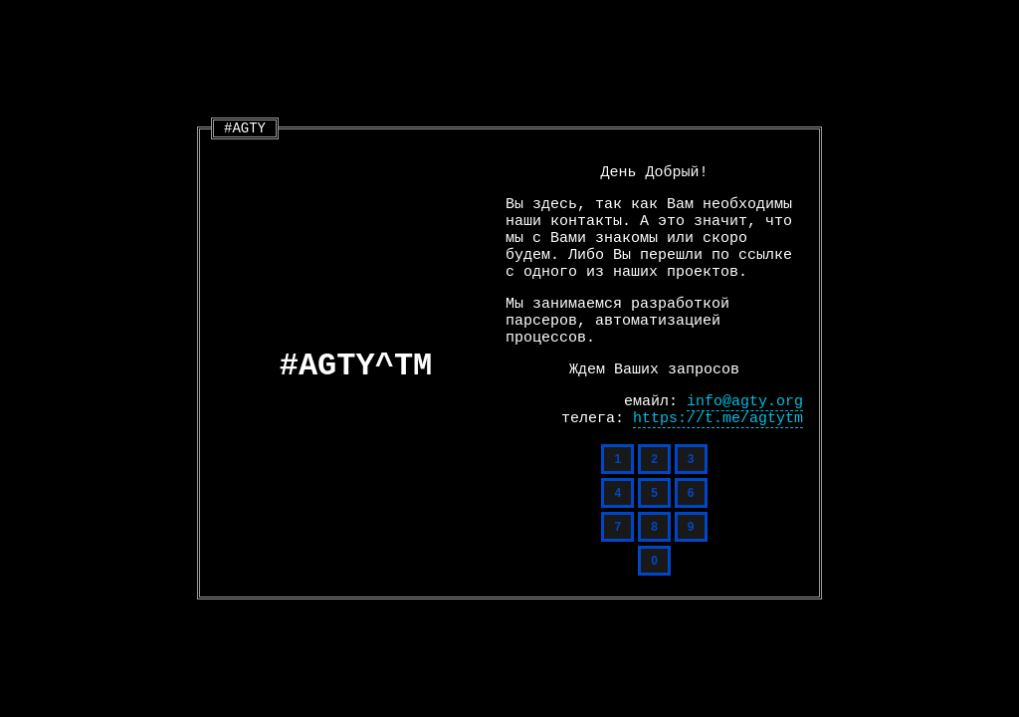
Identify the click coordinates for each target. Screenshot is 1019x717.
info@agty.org (745, 401)
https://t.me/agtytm (718, 418)
